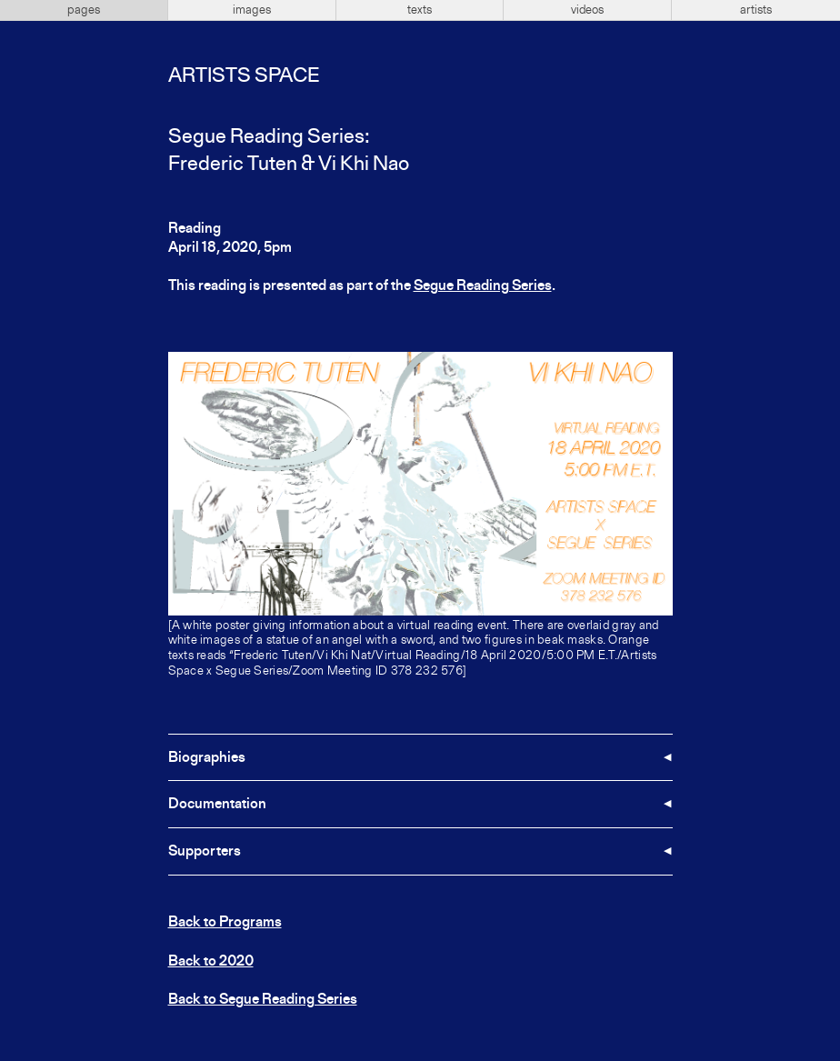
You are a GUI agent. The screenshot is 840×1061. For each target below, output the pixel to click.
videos (587, 10)
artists (756, 10)
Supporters (204, 852)
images (252, 10)
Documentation (217, 804)
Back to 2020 (211, 962)
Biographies (206, 758)
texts (419, 10)
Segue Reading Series (483, 286)
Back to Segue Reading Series (262, 1000)
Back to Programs (225, 923)
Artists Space (243, 76)
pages (83, 10)
